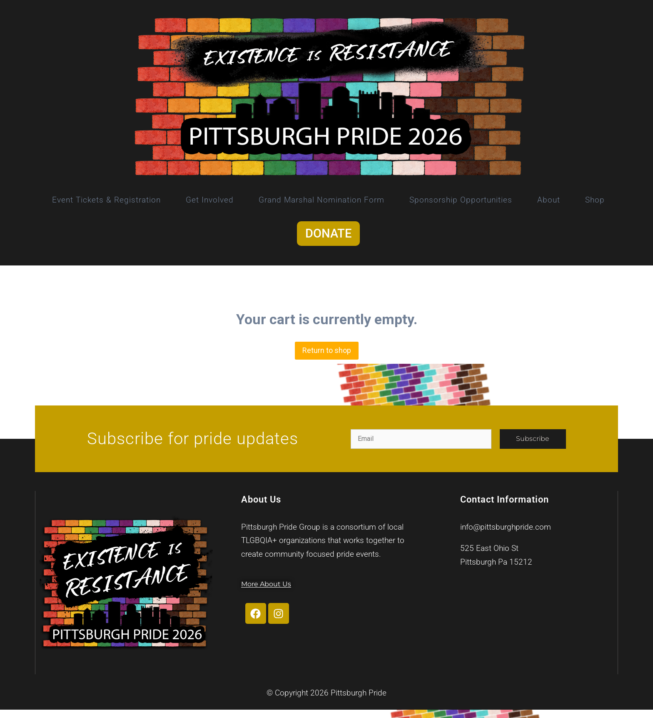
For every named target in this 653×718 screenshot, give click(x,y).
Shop (595, 200)
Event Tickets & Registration (106, 200)
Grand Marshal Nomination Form (321, 200)
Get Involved (210, 200)
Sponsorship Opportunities (460, 200)
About (548, 200)
